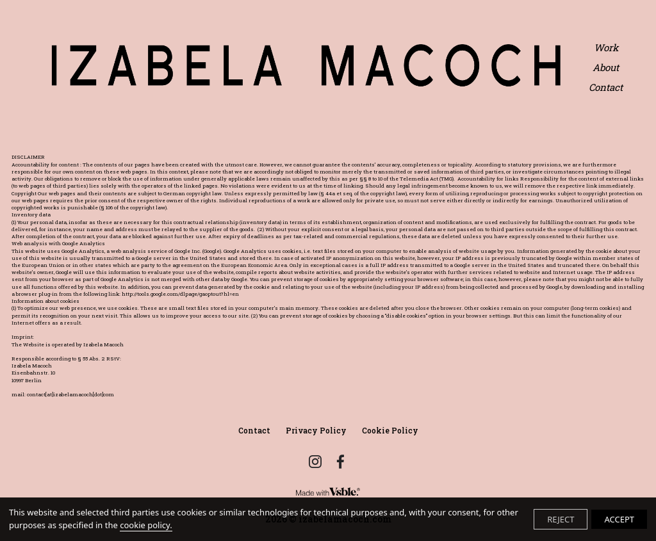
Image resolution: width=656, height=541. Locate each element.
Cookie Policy (390, 430)
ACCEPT (619, 519)
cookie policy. (146, 525)
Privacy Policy (316, 430)
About (606, 67)
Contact (606, 87)
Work (606, 48)
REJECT (560, 519)
